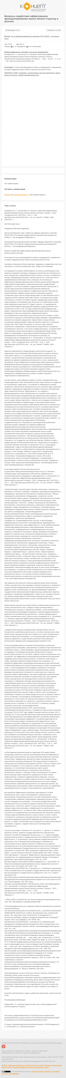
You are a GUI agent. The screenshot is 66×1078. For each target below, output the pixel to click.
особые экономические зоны (28, 75)
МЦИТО (4, 1065)
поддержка (23, 73)
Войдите (7, 195)
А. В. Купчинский (33, 46)
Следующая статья (53, 30)
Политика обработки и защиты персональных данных (31, 1067)
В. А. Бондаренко (18, 46)
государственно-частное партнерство (40, 73)
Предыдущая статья (13, 30)
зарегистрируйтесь (21, 195)
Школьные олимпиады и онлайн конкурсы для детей (26, 1065)
